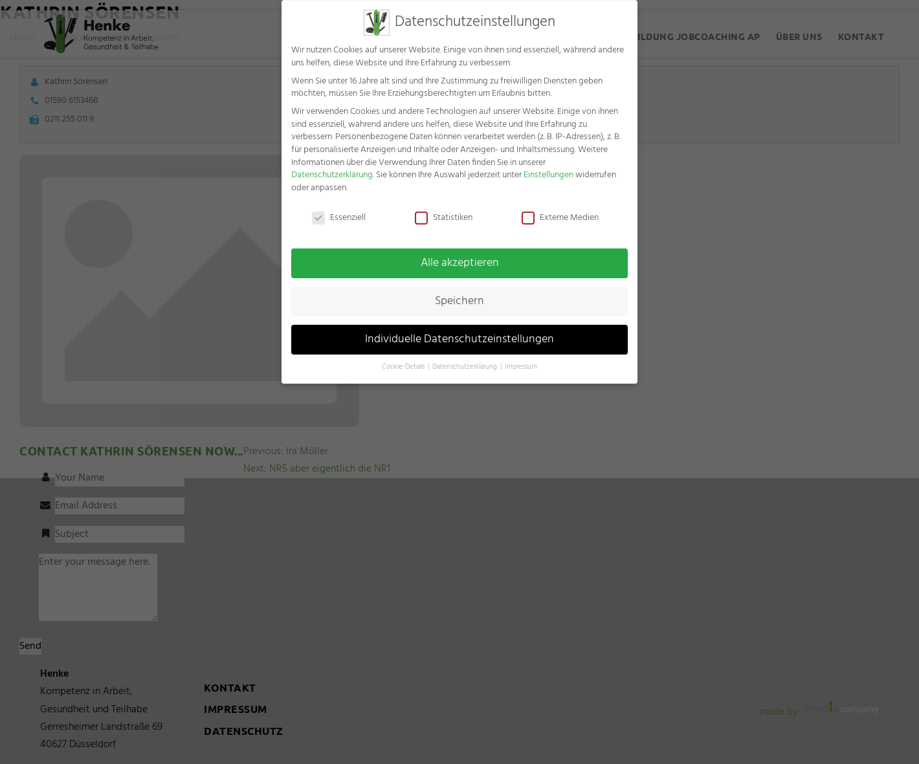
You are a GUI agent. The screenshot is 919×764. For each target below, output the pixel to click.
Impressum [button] (521, 359)
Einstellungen (548, 167)
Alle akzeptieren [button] (460, 255)
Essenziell (339, 210)
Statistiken (443, 210)
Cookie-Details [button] (404, 359)
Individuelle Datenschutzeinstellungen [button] (459, 331)
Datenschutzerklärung (332, 167)
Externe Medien (560, 210)
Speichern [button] (459, 294)
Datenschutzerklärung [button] (465, 359)
